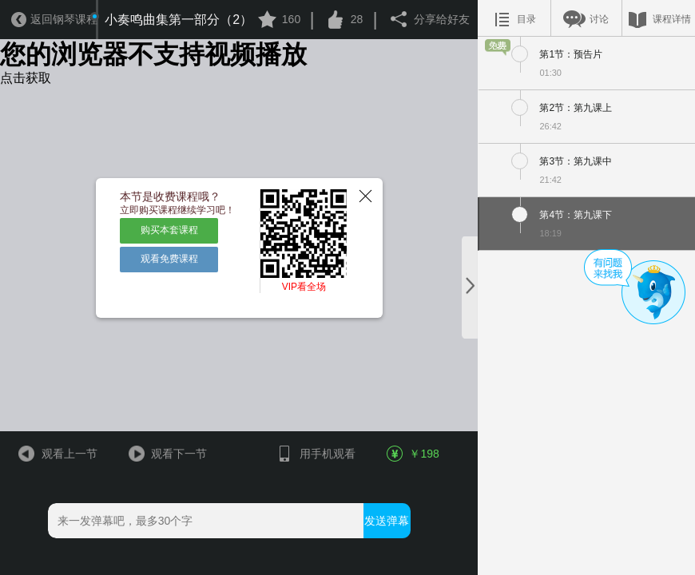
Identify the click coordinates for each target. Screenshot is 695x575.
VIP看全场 (304, 286)
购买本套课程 (169, 230)
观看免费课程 (169, 258)
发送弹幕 (386, 520)
